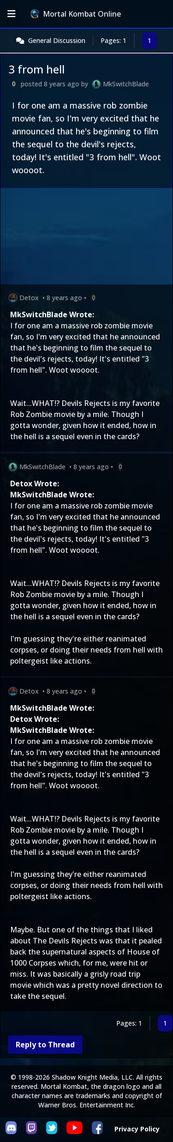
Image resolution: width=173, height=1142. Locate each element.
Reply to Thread (45, 1044)
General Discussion (56, 40)
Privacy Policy (137, 1128)
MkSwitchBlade (126, 83)
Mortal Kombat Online (75, 14)
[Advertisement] (86, 238)
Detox (29, 297)
